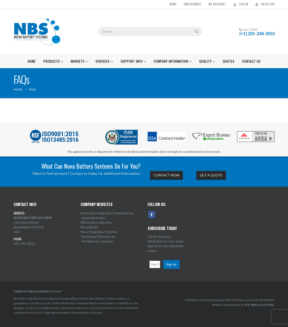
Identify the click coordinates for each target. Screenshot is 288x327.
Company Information (171, 61)
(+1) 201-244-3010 (257, 33)
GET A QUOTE (211, 175)
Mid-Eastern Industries (96, 222)
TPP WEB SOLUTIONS (259, 304)
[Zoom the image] (256, 131)
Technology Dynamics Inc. (98, 236)
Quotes (228, 61)
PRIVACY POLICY (51, 291)
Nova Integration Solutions (99, 232)
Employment (192, 4)
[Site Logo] (37, 31)
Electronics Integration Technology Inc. (107, 213)
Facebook (151, 214)
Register (265, 4)
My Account (217, 4)
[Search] (196, 31)
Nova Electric (90, 227)
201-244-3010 (24, 243)
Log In (240, 4)
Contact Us (251, 61)
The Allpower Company (97, 241)
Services (102, 61)
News (173, 4)
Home (32, 61)
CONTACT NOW (166, 175)
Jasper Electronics (93, 218)
